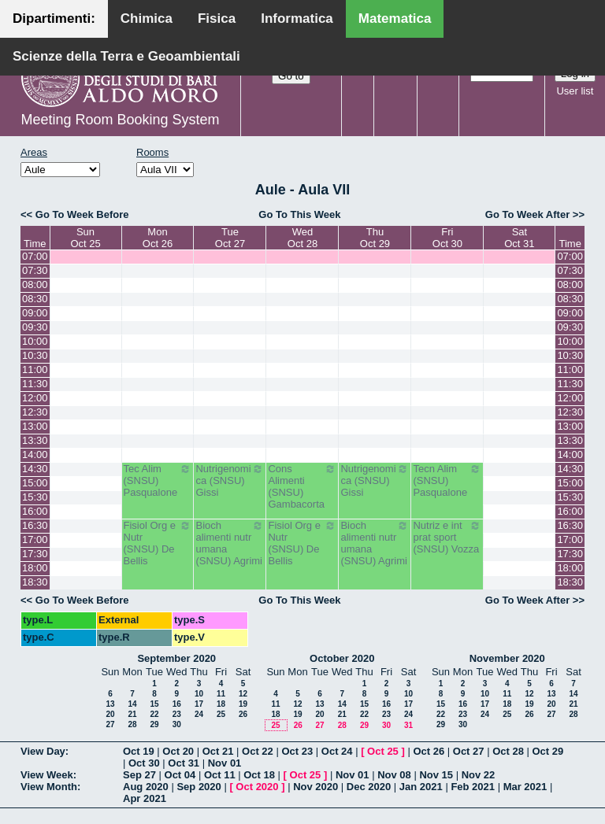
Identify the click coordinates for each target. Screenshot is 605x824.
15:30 (35, 497)
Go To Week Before (82, 214)
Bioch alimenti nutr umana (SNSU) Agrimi (229, 543)
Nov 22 (479, 775)
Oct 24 (337, 751)
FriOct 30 (447, 237)
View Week (46, 775)
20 (110, 714)
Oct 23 (297, 751)
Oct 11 (220, 775)
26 (243, 714)
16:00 (35, 511)
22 (154, 714)
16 (177, 704)
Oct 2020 (257, 787)
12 (243, 693)
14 (132, 704)
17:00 (35, 539)
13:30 (35, 440)
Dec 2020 (369, 787)
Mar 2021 (525, 787)
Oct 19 (138, 751)
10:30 (35, 355)
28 (132, 724)
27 (110, 724)
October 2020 (342, 658)
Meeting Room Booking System (119, 119)
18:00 (35, 568)
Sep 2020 (198, 787)
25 (221, 714)
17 (199, 704)
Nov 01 (225, 763)
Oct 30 (144, 763)
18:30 (35, 582)
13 (110, 704)
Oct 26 (428, 751)
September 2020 (176, 658)
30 (177, 724)
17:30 (35, 554)
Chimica (147, 18)
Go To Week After (527, 214)
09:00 (35, 313)
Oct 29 (548, 751)
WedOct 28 (302, 237)
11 (221, 693)
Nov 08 (394, 775)
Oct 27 (468, 751)
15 (154, 704)
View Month (48, 787)
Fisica (217, 18)
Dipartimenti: (54, 18)
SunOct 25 (85, 237)
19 (243, 704)
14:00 (35, 454)
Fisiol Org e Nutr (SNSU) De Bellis (158, 543)
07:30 (35, 270)
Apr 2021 (144, 798)
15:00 (35, 483)
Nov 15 (436, 775)
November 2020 (507, 658)
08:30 (35, 299)
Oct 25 (383, 751)
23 (177, 714)
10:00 (35, 341)
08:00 (35, 284)
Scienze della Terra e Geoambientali (126, 56)
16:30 (35, 525)
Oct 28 (508, 751)
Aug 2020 (146, 787)
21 (132, 714)
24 (199, 714)
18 (221, 704)
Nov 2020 (315, 787)
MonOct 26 (158, 237)
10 (199, 693)
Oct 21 (218, 751)
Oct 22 (257, 751)
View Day (42, 751)
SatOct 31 (519, 237)
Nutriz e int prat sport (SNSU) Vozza (447, 537)
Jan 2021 (421, 787)
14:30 (35, 469)
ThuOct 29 (375, 237)
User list (574, 91)
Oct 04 (180, 775)
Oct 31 (183, 763)
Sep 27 (139, 775)
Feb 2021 (473, 787)
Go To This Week (299, 214)
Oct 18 (259, 775)
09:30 (35, 327)
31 (408, 725)
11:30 (35, 384)
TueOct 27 (230, 237)
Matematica (395, 18)
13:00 (35, 426)
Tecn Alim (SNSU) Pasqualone (447, 480)
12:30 (35, 412)
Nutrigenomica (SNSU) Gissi (229, 480)
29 (154, 724)
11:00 (35, 369)
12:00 (35, 398)
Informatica (297, 18)
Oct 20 (178, 751)
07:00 (35, 256)
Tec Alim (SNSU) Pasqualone (158, 480)
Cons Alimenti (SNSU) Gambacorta (302, 486)
